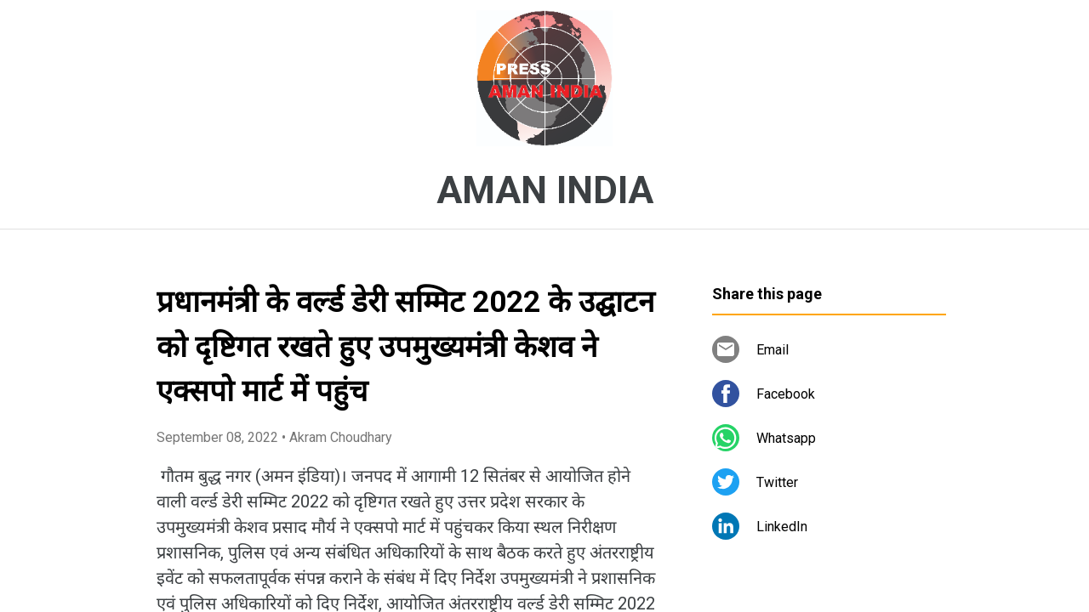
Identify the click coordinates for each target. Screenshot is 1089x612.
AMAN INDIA (544, 190)
